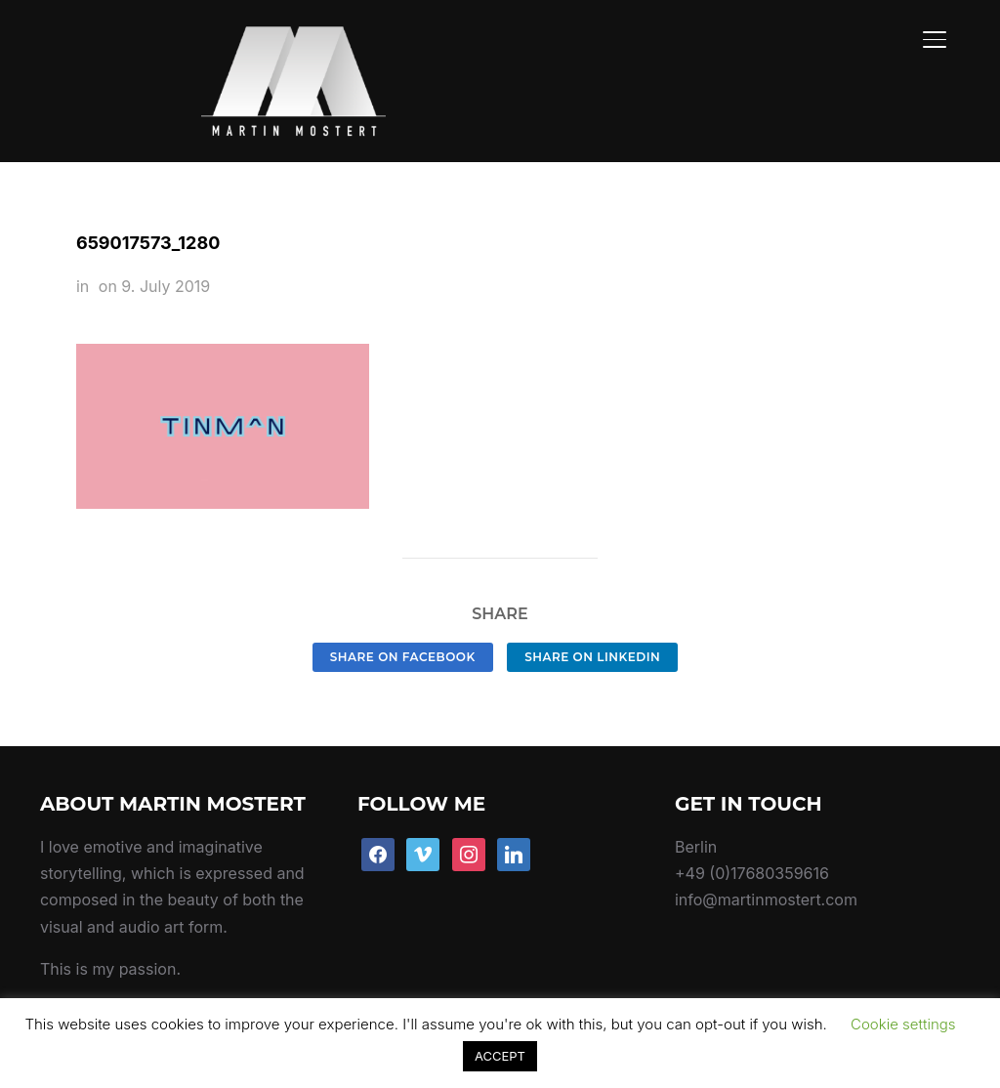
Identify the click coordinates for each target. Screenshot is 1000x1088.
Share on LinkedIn (592, 611)
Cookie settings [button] (903, 1024)
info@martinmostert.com (766, 854)
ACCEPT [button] (500, 1056)
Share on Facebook (403, 611)
